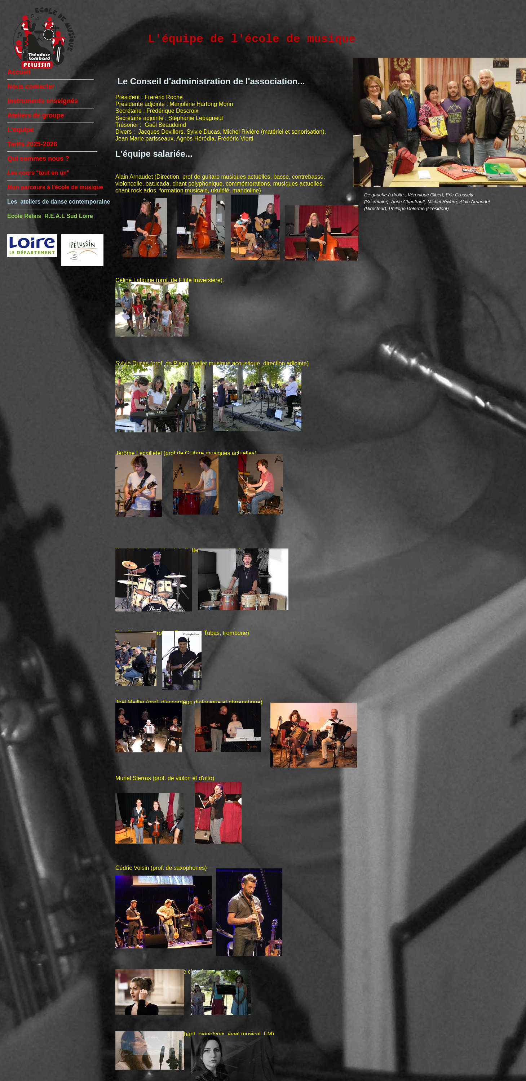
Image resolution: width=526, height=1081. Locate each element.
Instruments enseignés (42, 100)
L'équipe (20, 129)
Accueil (18, 72)
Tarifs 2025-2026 (32, 144)
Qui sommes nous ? (38, 158)
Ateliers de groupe (35, 115)
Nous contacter (30, 86)
